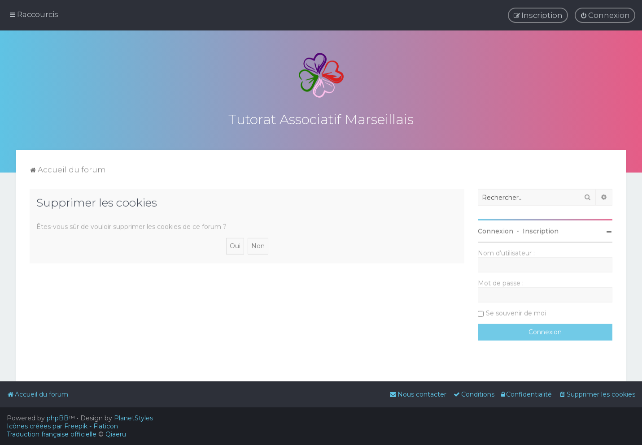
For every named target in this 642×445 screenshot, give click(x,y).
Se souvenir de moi (516, 312)
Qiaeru (115, 434)
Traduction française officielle (51, 434)
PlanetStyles (133, 418)
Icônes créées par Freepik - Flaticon (62, 426)
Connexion (495, 230)
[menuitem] (605, 15)
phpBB (58, 418)
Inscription (541, 230)
